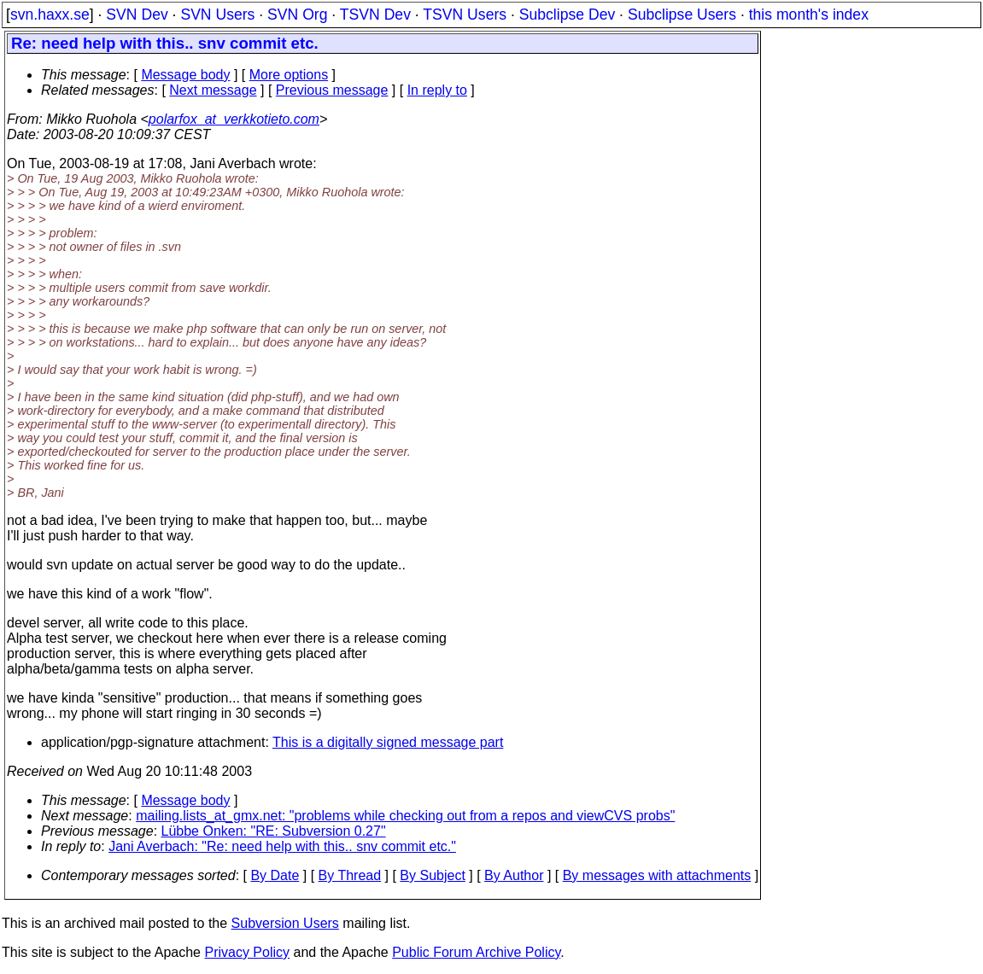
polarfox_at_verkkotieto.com (234, 119)
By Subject (432, 875)
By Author (513, 875)
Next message (212, 90)
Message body (185, 74)
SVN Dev (136, 14)
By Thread (350, 875)
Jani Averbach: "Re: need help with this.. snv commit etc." (282, 846)
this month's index (809, 14)
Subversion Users (285, 923)
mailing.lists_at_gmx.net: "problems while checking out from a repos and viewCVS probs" (405, 815)
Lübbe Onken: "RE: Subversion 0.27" (273, 831)
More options (289, 74)
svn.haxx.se (50, 14)
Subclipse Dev (567, 14)
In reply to (437, 90)
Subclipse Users (682, 14)
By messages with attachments (657, 875)
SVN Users (217, 14)
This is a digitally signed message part (387, 742)
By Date (274, 875)
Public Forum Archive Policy (476, 952)
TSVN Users (464, 14)
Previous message (332, 90)
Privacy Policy (247, 952)
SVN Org (297, 14)
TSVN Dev (375, 14)
